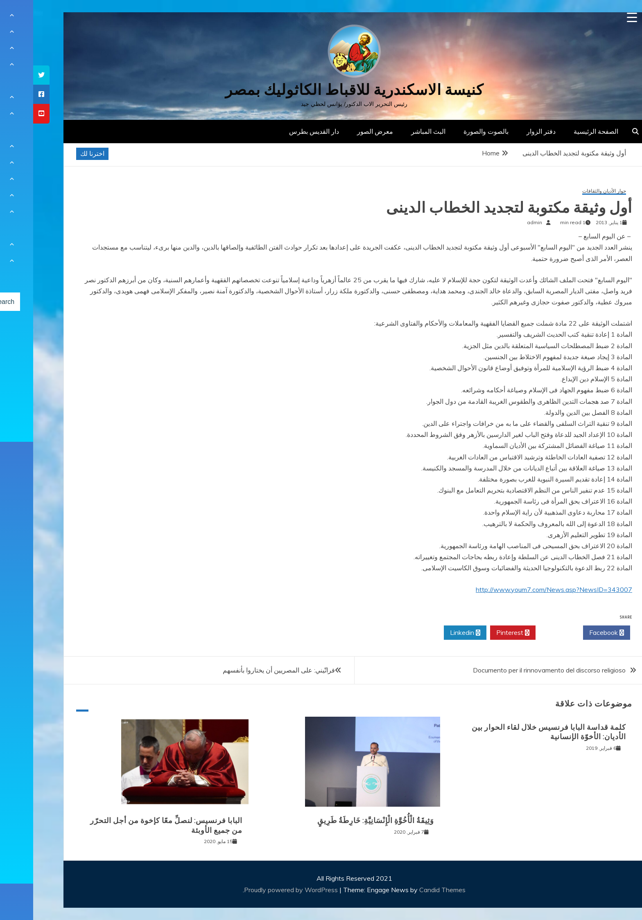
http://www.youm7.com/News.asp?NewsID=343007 (521, 589)
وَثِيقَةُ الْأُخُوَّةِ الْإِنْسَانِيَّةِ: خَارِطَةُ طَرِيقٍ (342, 820)
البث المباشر (395, 131)
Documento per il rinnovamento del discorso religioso (516, 670)
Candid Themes (409, 890)
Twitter (526, 633)
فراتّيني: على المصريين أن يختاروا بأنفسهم (246, 670)
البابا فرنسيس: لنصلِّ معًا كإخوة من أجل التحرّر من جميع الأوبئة (133, 825)
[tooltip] (8, 75)
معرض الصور (342, 131)
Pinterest (479, 633)
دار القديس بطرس (281, 131)
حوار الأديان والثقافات (571, 191)
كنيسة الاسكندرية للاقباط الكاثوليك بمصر (321, 89)
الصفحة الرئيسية (562, 131)
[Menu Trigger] (599, 17)
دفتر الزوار (507, 131)
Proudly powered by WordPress (258, 890)
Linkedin (432, 633)
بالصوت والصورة (452, 131)
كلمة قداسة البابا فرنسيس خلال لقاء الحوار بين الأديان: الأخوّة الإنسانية (516, 732)
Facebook (573, 633)
